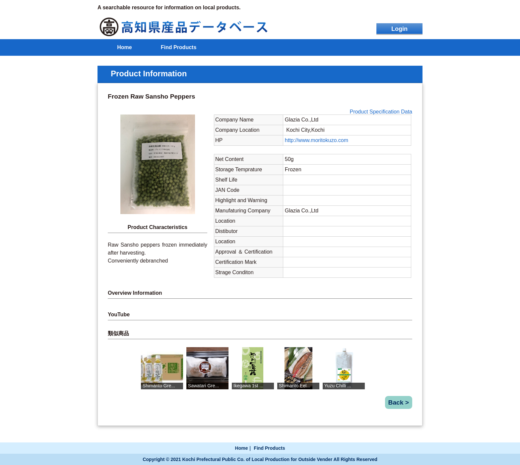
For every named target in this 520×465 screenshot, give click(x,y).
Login (399, 29)
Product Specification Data (381, 112)
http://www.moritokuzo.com (316, 140)
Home (124, 47)
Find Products (179, 47)
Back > (398, 402)
